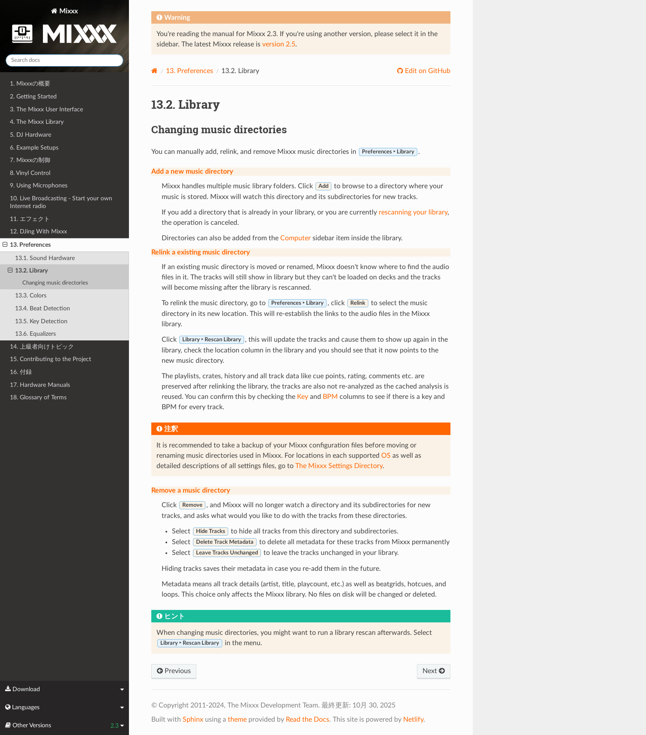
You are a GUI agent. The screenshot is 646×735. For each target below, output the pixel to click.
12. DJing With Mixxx (38, 231)
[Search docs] (64, 60)
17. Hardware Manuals (40, 385)
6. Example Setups (34, 147)
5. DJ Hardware (30, 135)
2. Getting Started (33, 96)
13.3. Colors (30, 295)
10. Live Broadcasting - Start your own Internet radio (61, 202)
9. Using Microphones (38, 185)
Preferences (189, 70)
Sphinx (193, 719)
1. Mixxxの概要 (30, 83)
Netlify (413, 719)
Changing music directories (55, 283)
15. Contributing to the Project (50, 359)
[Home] (154, 70)
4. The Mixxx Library (37, 122)
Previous (174, 671)
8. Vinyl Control (30, 173)
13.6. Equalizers (35, 334)
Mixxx (64, 27)
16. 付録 (21, 372)
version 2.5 (278, 44)
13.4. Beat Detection (42, 308)
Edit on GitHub (426, 70)
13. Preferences (27, 245)
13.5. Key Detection (41, 321)
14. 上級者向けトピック (42, 346)
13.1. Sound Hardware (45, 258)
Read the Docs (307, 719)
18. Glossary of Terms (38, 397)
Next (434, 671)
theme (237, 719)
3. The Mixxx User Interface (46, 109)
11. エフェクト (30, 219)
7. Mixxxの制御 (30, 160)
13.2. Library (28, 271)
